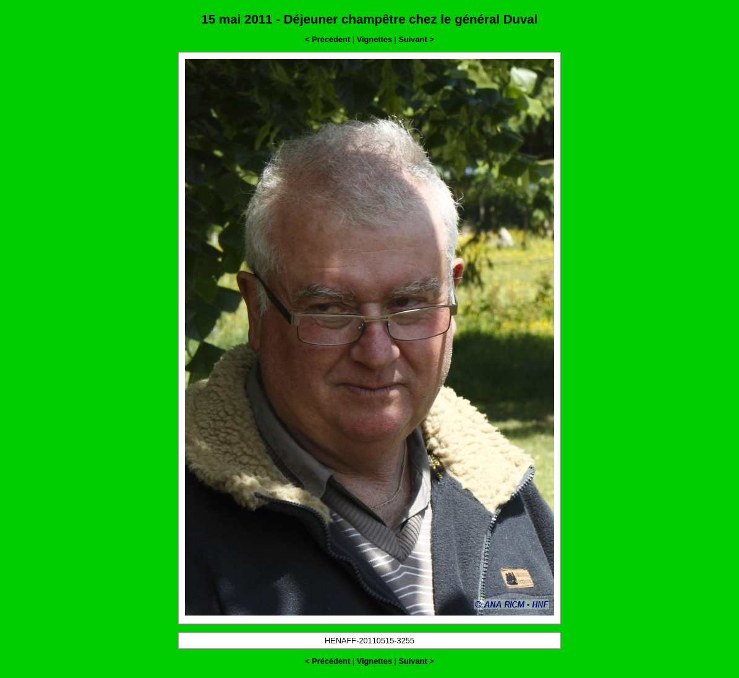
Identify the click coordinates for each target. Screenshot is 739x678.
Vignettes (374, 39)
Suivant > (416, 39)
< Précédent (327, 39)
